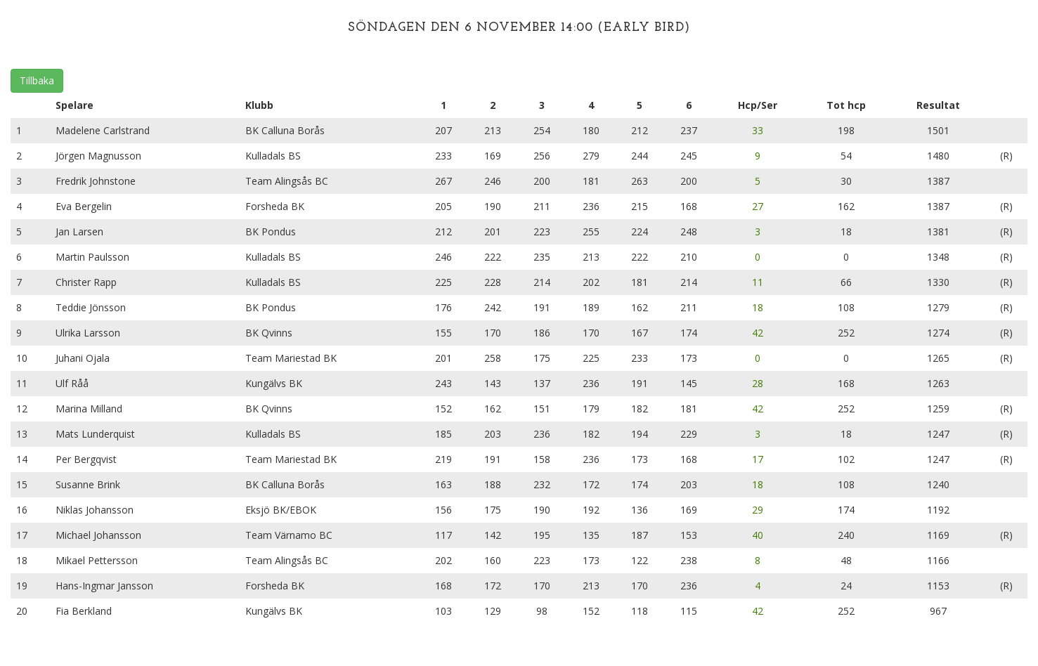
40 (757, 535)
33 (757, 130)
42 (757, 332)
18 (757, 307)
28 (757, 383)
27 (757, 206)
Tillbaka (37, 80)
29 (757, 509)
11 (757, 282)
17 (757, 459)
